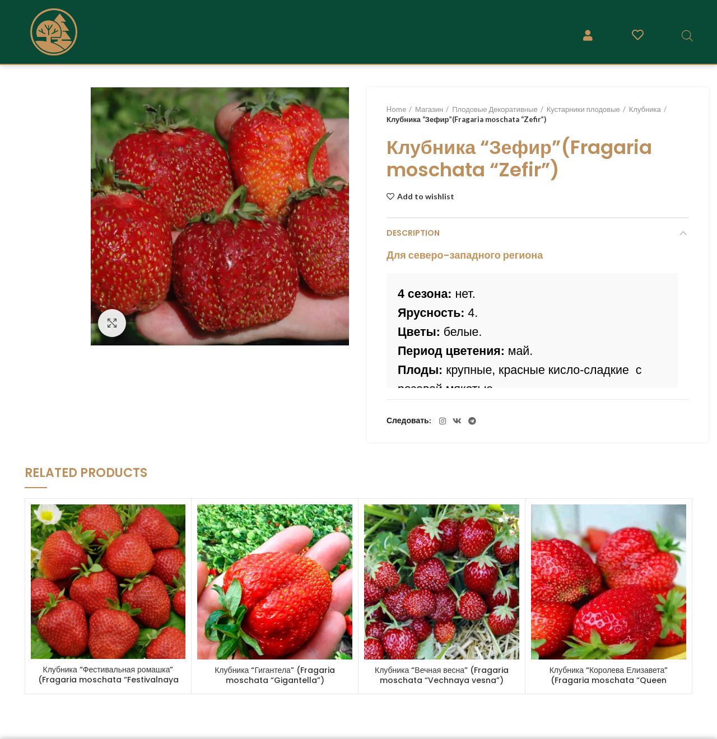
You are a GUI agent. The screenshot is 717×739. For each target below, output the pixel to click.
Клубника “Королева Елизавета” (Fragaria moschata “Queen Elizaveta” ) (609, 680)
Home (396, 109)
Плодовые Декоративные (494, 109)
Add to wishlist (425, 196)
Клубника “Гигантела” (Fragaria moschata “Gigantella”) (275, 675)
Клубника (645, 109)
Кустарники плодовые (583, 109)
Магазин (429, 109)
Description (413, 232)
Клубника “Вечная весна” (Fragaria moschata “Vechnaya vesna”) (442, 675)
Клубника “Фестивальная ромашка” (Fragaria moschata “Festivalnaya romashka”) (108, 680)
